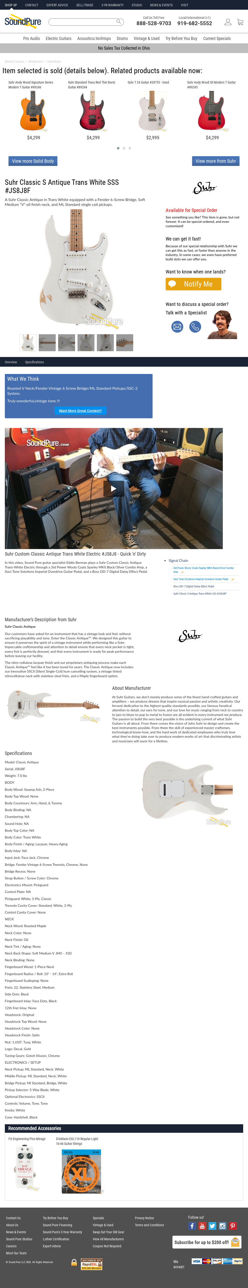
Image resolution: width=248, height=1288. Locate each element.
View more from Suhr (216, 161)
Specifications (34, 362)
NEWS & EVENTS (161, 5)
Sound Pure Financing (57, 1225)
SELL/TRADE (84, 5)
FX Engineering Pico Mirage (27, 1139)
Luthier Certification (56, 1239)
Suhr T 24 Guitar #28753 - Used (148, 82)
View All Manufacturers (108, 1239)
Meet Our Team (16, 1253)
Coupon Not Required (107, 1246)
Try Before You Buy (181, 38)
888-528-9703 (154, 23)
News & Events (16, 1232)
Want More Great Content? (80, 411)
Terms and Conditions (149, 1225)
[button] (118, 148)
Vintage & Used (147, 38)
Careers (11, 1246)
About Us (12, 1225)
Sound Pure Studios (19, 1239)
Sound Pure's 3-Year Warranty (62, 1232)
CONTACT (31, 5)
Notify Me (198, 284)
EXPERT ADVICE (57, 5)
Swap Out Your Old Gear (108, 1232)
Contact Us (13, 1218)
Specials (98, 1218)
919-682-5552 (194, 23)
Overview (11, 362)
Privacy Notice (144, 1218)
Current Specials (217, 38)
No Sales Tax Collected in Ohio (124, 48)
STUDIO (137, 5)
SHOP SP (11, 5)
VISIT (184, 5)
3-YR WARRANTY (112, 5)
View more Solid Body (33, 161)
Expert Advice (52, 1246)
